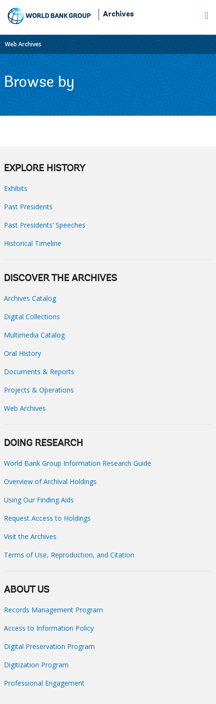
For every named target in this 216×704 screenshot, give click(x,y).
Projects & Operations (39, 389)
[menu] (206, 15)
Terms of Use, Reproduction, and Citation (69, 554)
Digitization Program (36, 664)
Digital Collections (32, 316)
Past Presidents (28, 206)
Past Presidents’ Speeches (45, 225)
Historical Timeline (32, 243)
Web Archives (23, 44)
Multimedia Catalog (34, 334)
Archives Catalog (30, 298)
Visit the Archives (30, 536)
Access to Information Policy (49, 628)
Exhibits (16, 188)
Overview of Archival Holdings (50, 481)
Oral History (22, 353)
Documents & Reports (39, 371)
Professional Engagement (44, 683)
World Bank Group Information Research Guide (77, 463)
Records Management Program (53, 609)
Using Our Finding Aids (39, 499)
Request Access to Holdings (47, 518)
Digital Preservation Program (49, 646)
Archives (118, 14)
